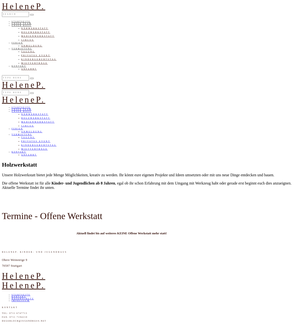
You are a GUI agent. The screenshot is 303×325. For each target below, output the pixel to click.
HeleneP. (23, 6)
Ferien (17, 43)
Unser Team (22, 23)
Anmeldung (31, 46)
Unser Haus (21, 25)
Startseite (21, 22)
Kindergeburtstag (38, 59)
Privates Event (35, 55)
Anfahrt (29, 69)
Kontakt (19, 66)
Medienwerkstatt (38, 36)
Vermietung (22, 49)
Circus (27, 40)
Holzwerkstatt (35, 32)
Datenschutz (23, 299)
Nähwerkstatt (34, 28)
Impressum (21, 301)
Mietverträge (34, 63)
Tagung (28, 52)
